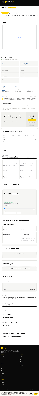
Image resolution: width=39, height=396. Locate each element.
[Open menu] (2, 2)
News (12, 4)
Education (21, 365)
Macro (2, 370)
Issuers (33, 4)
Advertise (2, 384)
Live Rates (8, 4)
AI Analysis (8, 15)
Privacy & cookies (11, 394)
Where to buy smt (13, 12)
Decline (31, 393)
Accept (36, 393)
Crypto (2, 365)
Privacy (2, 385)
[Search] (37, 2)
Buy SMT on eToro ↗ (32, 120)
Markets (3, 4)
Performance (13, 15)
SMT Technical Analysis (10, 297)
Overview (3, 15)
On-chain (27, 15)
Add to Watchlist (5, 12)
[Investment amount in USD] (19, 208)
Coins (21, 4)
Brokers (25, 4)
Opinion (2, 375)
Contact (2, 382)
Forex (2, 368)
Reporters (2, 376)
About (34, 15)
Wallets (29, 4)
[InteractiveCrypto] (10, 2)
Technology (17, 4)
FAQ (37, 15)
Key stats (18, 15)
